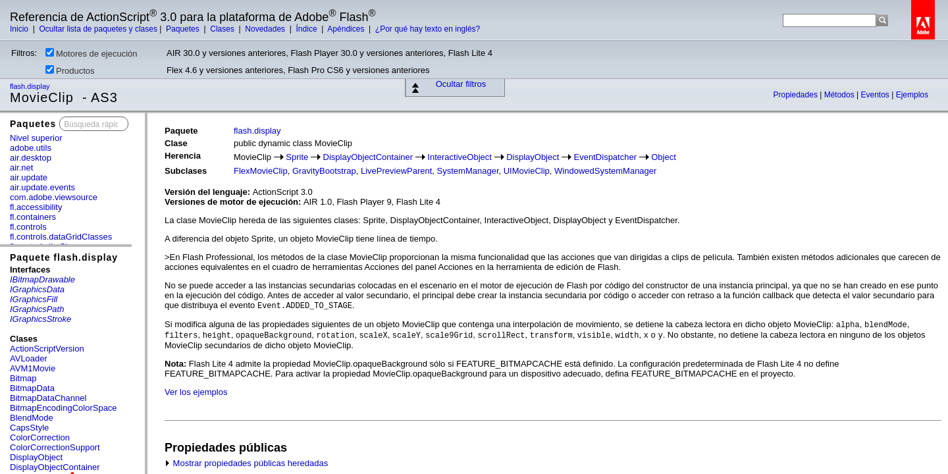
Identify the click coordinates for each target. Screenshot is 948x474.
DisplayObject (36, 457)
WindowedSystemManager (605, 171)
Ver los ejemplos (196, 392)
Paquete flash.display (64, 257)
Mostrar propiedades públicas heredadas (246, 463)
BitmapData (32, 388)
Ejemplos (912, 94)
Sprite (297, 157)
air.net (21, 167)
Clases (223, 29)
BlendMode (31, 418)
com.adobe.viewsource (53, 197)
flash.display (31, 86)
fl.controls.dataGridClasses (61, 237)
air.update (28, 177)
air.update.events (42, 187)
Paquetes (183, 29)
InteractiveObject (459, 157)
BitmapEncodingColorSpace (63, 408)
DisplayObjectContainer (55, 467)
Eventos (875, 94)
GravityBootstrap (324, 171)
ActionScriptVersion (47, 349)
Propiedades (797, 94)
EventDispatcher (605, 157)
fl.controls (28, 227)
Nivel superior (36, 138)
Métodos (840, 94)
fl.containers (33, 217)
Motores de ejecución (91, 53)
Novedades (266, 29)
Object (663, 157)
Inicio (20, 29)
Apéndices (346, 29)
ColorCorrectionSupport (55, 447)
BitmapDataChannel (48, 398)
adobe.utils (30, 148)
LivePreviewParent (396, 171)
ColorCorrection (40, 437)
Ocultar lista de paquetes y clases (98, 29)
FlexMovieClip (261, 171)
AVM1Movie (32, 368)
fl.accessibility (36, 207)
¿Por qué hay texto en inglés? (427, 29)
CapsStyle (29, 428)
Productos (70, 70)
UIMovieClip (527, 171)
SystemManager (468, 171)
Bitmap (23, 378)
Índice (307, 29)
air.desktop (30, 158)
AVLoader (28, 358)
